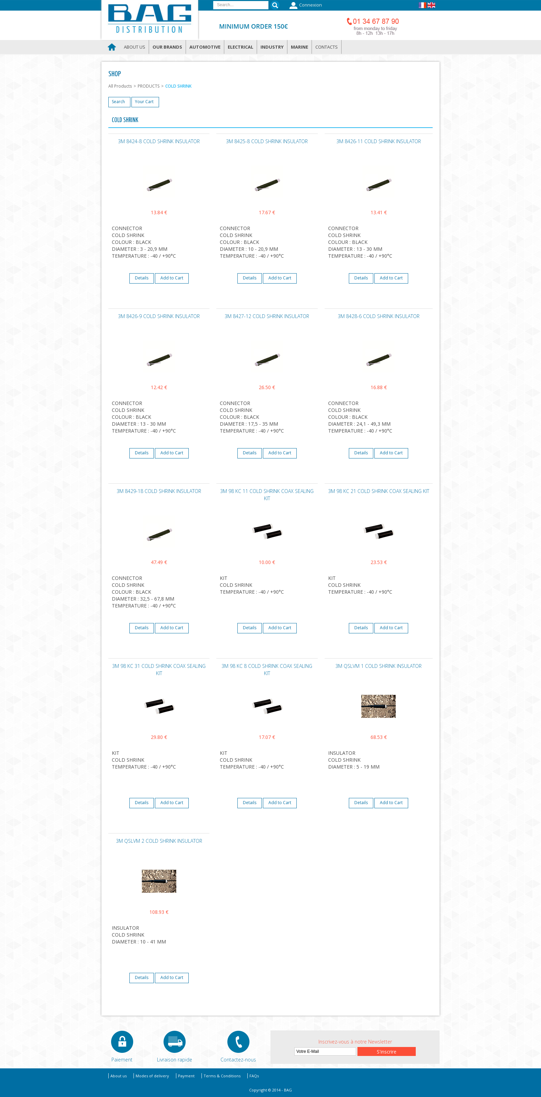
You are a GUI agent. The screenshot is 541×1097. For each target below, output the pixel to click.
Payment (186, 1075)
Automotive (204, 47)
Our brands (167, 47)
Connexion (305, 5)
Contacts (326, 47)
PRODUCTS (148, 86)
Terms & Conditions (222, 1075)
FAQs (254, 1075)
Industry (272, 47)
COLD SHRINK (178, 86)
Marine (299, 47)
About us (134, 47)
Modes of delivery (152, 1075)
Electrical (240, 47)
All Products (120, 86)
